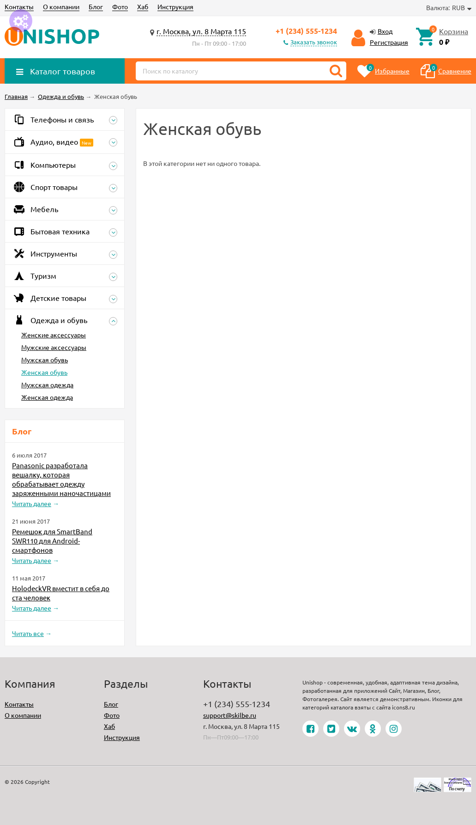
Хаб (142, 6)
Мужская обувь (44, 359)
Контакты (19, 6)
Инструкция (175, 6)
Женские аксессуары (53, 334)
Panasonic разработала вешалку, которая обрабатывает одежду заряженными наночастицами (61, 479)
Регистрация (389, 42)
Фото (120, 6)
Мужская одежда (47, 384)
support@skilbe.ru (229, 715)
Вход (385, 31)
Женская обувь (44, 372)
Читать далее (31, 503)
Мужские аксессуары (53, 347)
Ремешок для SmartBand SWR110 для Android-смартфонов (52, 540)
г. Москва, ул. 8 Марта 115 (201, 31)
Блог (96, 6)
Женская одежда (47, 397)
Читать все (28, 633)
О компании (61, 6)
